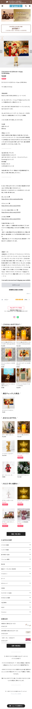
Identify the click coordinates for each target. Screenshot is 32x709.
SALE (2, 607)
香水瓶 (3, 564)
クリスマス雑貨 (5, 545)
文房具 (3, 588)
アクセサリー (4, 574)
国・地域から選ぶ (5, 554)
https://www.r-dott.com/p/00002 (11, 219)
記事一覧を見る (16, 646)
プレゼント (3, 612)
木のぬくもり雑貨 (5, 598)
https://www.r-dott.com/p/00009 (11, 212)
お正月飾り (4, 602)
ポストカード (4, 583)
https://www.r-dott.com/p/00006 (11, 205)
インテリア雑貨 (5, 550)
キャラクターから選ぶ (6, 593)
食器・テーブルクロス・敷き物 (8, 569)
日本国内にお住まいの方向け (16, 289)
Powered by (16, 693)
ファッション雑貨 (5, 559)
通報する (28, 293)
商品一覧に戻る (16, 534)
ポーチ (3, 578)
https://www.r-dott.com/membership (12, 199)
